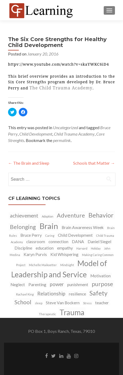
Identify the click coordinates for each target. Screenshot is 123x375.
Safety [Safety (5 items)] (98, 293)
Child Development (35, 133)
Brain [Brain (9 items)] (48, 226)
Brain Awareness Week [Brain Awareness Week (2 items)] (83, 227)
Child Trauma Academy (74, 133)
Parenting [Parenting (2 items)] (37, 284)
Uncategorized (65, 127)
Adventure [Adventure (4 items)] (71, 215)
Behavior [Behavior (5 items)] (101, 215)
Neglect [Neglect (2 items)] (17, 284)
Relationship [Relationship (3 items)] (51, 294)
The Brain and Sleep (28, 162)
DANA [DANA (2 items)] (78, 241)
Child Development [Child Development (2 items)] (75, 235)
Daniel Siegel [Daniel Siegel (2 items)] (99, 241)
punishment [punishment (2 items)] (77, 284)
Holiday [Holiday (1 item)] (95, 248)
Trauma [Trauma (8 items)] (71, 312)
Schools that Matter (94, 162)
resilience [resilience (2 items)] (77, 293)
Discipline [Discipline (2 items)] (23, 248)
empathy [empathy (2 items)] (65, 248)
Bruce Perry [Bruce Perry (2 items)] (31, 235)
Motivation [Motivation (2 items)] (100, 275)
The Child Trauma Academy (60, 88)
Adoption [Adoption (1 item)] (47, 216)
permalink (62, 140)
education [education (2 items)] (45, 248)
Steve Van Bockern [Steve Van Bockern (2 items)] (63, 302)
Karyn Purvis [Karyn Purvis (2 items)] (35, 254)
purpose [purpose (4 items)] (102, 284)
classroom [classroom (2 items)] (35, 241)
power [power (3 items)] (57, 284)
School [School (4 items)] (22, 302)
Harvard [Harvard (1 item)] (81, 248)
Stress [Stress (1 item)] (87, 303)
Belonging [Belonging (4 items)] (23, 226)
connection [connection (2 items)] (58, 241)
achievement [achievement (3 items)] (24, 216)
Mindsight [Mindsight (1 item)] (67, 265)
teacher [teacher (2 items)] (102, 302)
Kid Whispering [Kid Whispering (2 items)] (64, 254)
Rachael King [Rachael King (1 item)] (25, 294)
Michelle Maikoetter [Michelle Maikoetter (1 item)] (43, 265)
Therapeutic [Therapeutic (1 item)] (47, 314)
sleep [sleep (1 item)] (38, 303)
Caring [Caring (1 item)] (49, 235)
